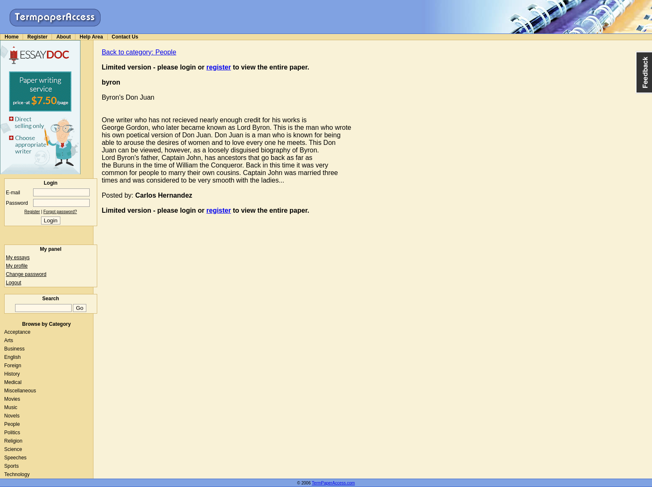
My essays (18, 257)
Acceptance (17, 332)
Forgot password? (60, 211)
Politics (12, 432)
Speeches (15, 458)
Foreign (12, 365)
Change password (26, 274)
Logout (13, 283)
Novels (12, 416)
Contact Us (125, 37)
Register (37, 37)
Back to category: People (139, 52)
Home (11, 37)
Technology (17, 474)
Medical (12, 382)
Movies (12, 399)
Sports (11, 466)
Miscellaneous (20, 391)
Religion (13, 441)
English (12, 357)
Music (10, 407)
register (219, 67)
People (12, 424)
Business (14, 349)
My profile (17, 266)
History (12, 374)
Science (13, 449)
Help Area (91, 37)
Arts (8, 340)
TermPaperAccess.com (333, 483)
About (63, 37)
